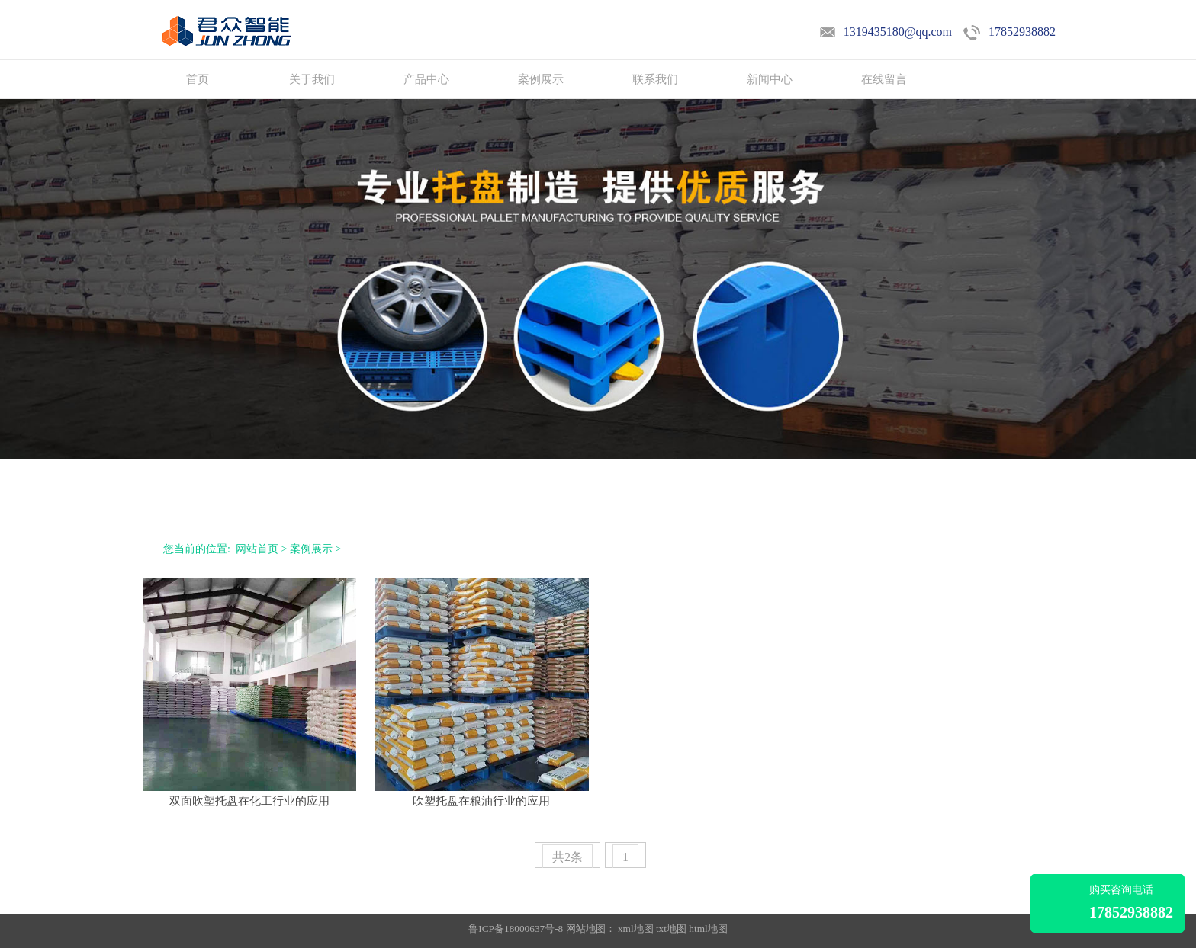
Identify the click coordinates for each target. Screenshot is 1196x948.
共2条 (567, 856)
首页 (197, 79)
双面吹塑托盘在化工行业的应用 (249, 801)
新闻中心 (770, 79)
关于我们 (312, 79)
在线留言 (884, 79)
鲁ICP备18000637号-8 (516, 928)
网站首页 (257, 549)
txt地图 (671, 928)
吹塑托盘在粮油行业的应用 (481, 801)
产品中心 (426, 79)
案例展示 (541, 79)
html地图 (708, 928)
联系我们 (655, 79)
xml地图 (636, 928)
